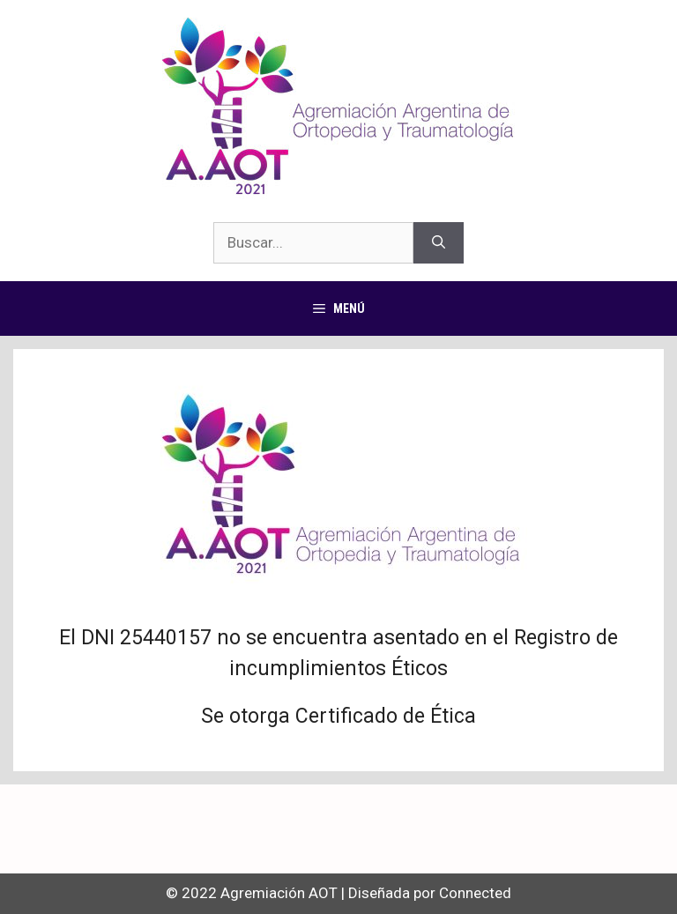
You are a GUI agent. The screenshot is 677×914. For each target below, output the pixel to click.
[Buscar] (438, 243)
